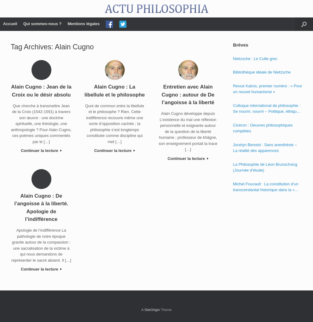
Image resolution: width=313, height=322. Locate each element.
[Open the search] (304, 24)
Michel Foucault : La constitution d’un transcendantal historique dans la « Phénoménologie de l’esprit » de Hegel (267, 187)
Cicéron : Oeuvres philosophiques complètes (263, 128)
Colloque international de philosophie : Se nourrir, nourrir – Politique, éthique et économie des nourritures (266, 109)
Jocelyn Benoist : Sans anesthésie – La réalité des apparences (265, 147)
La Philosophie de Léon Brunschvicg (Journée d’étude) (265, 167)
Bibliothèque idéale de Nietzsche (262, 72)
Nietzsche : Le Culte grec (255, 58)
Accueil (10, 23)
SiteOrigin (152, 310)
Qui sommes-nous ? (42, 23)
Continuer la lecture (41, 150)
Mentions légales (84, 23)
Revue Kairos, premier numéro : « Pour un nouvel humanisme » (267, 89)
